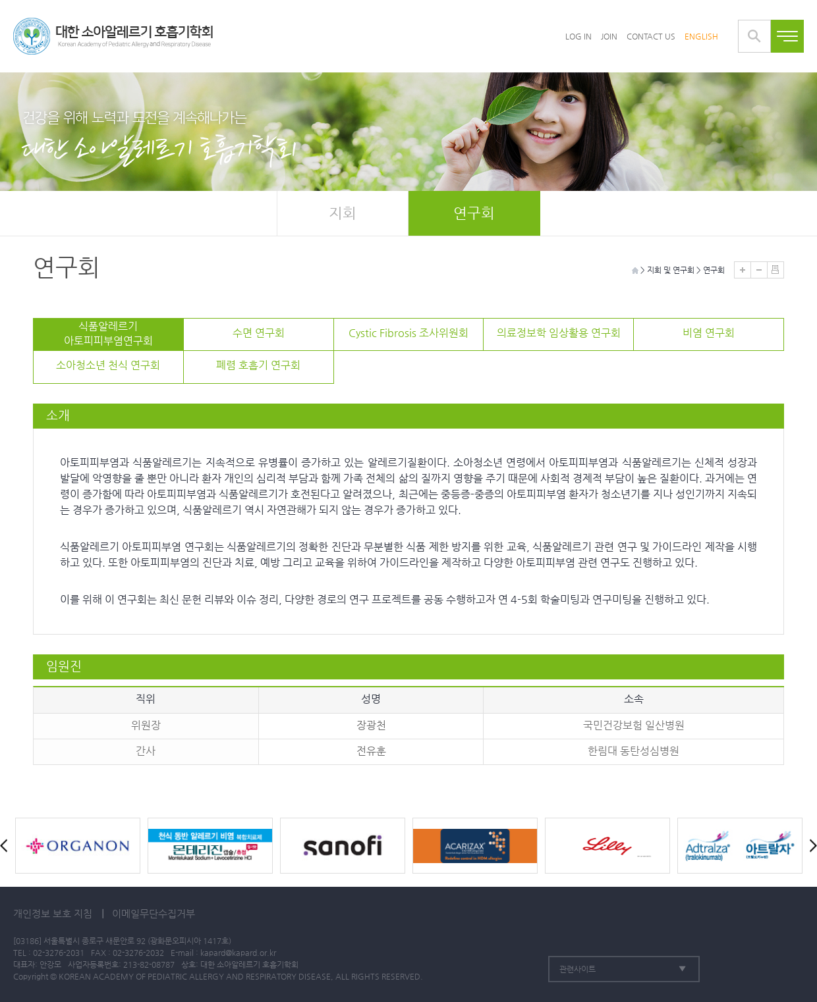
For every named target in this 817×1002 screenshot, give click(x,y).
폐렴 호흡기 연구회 (258, 365)
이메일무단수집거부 (153, 913)
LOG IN (578, 36)
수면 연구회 (259, 333)
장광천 (371, 725)
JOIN (609, 36)
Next (810, 846)
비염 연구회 (709, 333)
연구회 (474, 213)
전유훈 (371, 751)
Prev (6, 846)
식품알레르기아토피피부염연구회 (108, 333)
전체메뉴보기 (787, 36)
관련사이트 (577, 969)
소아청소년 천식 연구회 (108, 365)
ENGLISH (701, 36)
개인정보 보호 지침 (52, 913)
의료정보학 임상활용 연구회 (559, 333)
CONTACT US (651, 36)
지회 (342, 213)
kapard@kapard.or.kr (238, 952)
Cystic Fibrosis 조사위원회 (408, 333)
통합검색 (754, 36)
